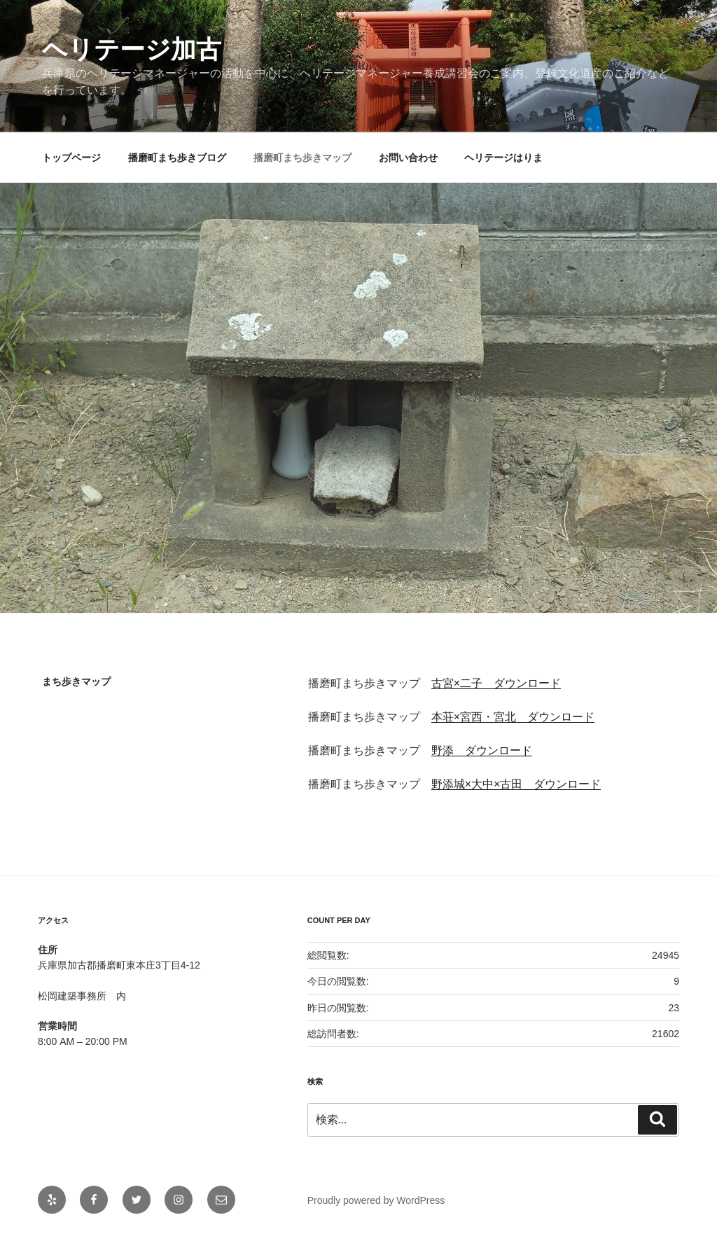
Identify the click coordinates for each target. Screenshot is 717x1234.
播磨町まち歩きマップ (302, 157)
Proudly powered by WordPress (376, 1200)
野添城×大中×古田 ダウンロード (516, 784)
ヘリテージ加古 (131, 49)
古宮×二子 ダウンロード (496, 683)
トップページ (71, 157)
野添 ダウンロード (481, 750)
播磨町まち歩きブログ (177, 157)
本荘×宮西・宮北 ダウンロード (512, 717)
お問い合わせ (408, 157)
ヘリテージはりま (503, 157)
